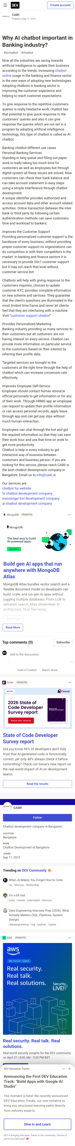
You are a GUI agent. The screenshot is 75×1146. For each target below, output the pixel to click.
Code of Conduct (27, 670)
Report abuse (50, 670)
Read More (13, 627)
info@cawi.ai (46, 475)
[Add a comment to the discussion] (40, 657)
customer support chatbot (30, 315)
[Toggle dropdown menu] (69, 515)
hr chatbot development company (27, 493)
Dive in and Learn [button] (37, 1124)
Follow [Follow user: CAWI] (37, 817)
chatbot (27, 53)
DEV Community (34, 870)
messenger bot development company (30, 498)
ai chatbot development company (27, 503)
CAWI (15, 15)
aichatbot (11, 53)
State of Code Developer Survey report (30, 738)
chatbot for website (16, 488)
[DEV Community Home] (15, 5)
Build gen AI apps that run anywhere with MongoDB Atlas (32, 570)
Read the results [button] (37, 784)
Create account (60, 5)
